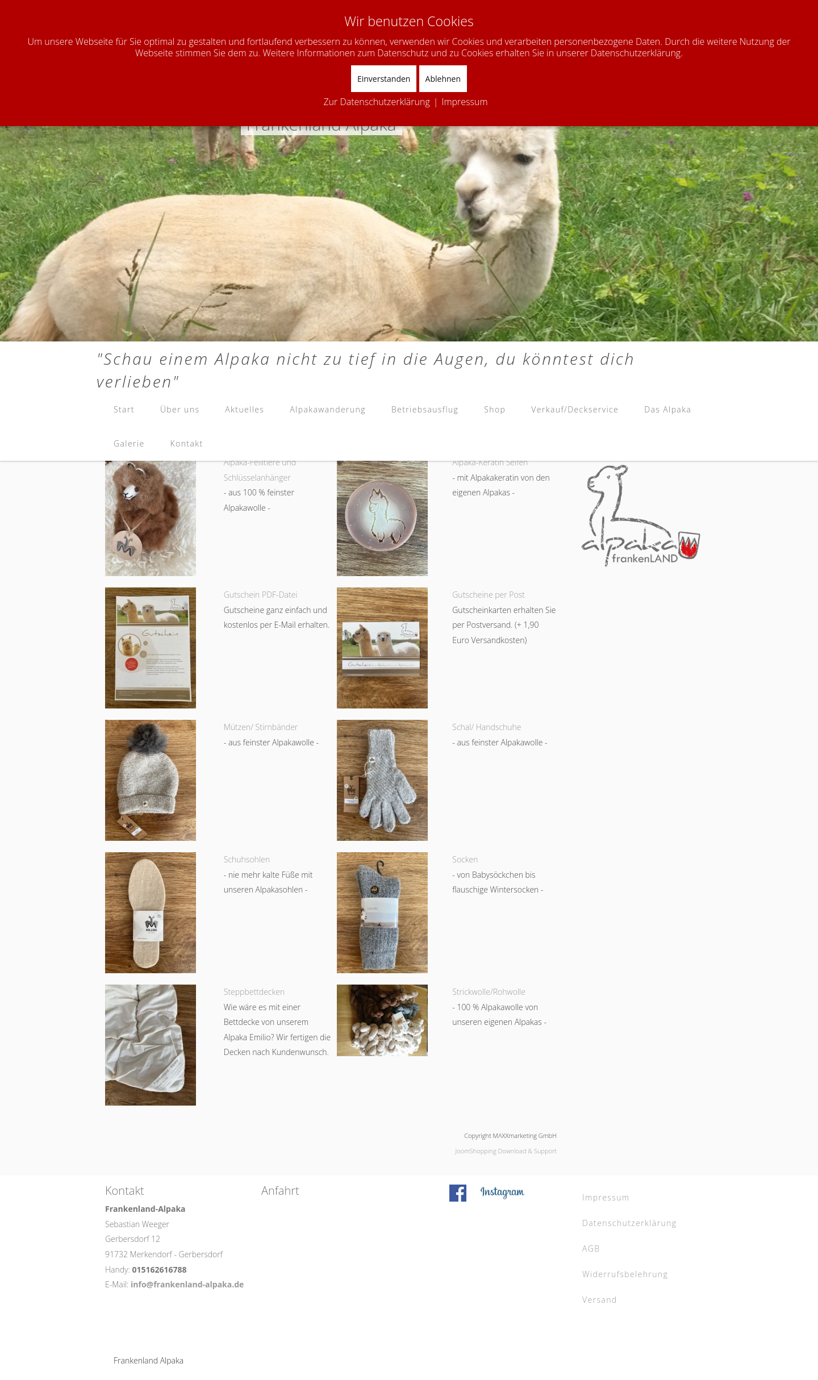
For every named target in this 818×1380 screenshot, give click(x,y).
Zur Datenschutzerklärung (376, 101)
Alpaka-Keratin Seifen (490, 462)
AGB (591, 1248)
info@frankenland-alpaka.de (187, 1284)
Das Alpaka (667, 409)
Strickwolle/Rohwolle (488, 991)
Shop (495, 409)
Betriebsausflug (424, 409)
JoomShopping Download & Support (506, 1150)
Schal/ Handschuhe (486, 727)
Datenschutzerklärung (629, 1223)
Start (124, 409)
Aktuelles (244, 409)
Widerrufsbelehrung (625, 1274)
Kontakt (186, 443)
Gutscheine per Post (488, 594)
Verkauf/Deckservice (575, 409)
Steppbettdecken (254, 991)
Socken (465, 859)
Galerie (129, 443)
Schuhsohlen (247, 859)
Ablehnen (443, 78)
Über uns (179, 409)
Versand (599, 1299)
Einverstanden (384, 78)
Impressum (606, 1197)
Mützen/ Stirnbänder (261, 727)
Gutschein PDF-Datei (261, 594)
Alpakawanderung (328, 409)
